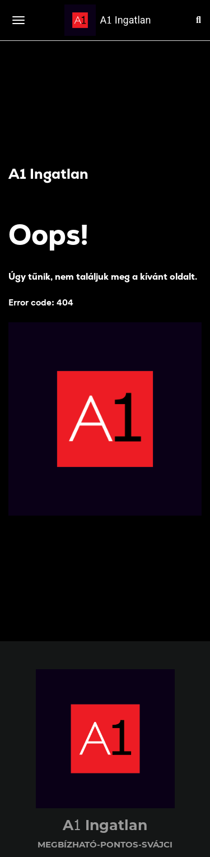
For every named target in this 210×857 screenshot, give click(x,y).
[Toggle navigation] (18, 20)
